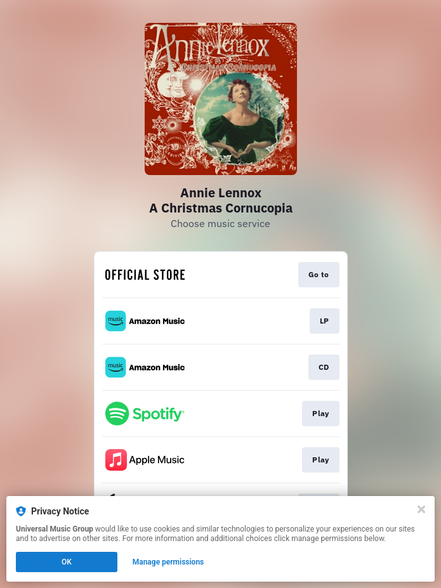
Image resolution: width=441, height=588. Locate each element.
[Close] (421, 509)
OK (67, 562)
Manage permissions (168, 562)
